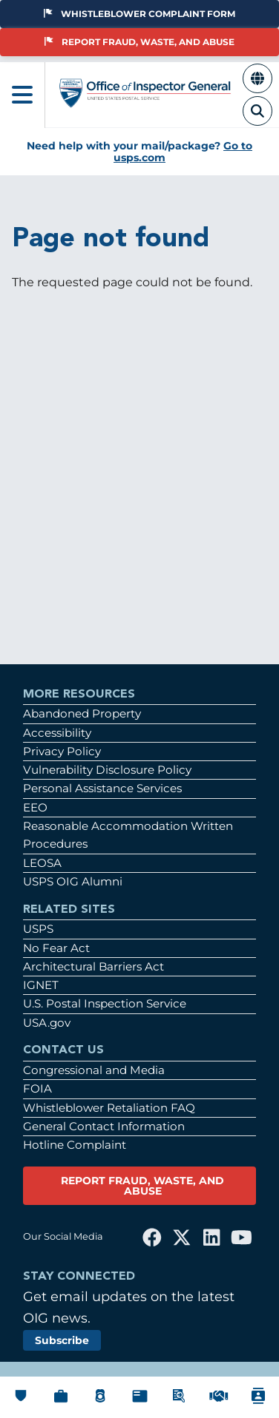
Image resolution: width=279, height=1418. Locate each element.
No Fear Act (56, 948)
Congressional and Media (94, 1070)
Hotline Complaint (74, 1145)
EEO (35, 807)
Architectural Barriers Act (93, 966)
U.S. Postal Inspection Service (104, 1003)
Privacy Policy (62, 751)
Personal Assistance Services (102, 788)
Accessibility (57, 733)
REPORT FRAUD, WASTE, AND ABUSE (142, 1186)
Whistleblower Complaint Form (139, 13)
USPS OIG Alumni (72, 881)
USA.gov (46, 1023)
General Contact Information (104, 1126)
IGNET (41, 985)
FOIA (37, 1088)
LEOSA (42, 863)
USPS (38, 929)
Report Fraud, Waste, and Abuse (139, 41)
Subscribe (62, 1340)
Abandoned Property (82, 713)
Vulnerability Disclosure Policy (107, 770)
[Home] (145, 101)
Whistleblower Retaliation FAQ (109, 1108)
